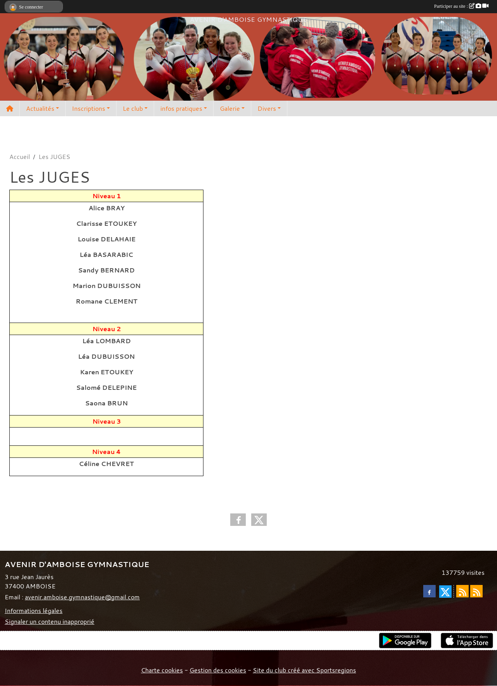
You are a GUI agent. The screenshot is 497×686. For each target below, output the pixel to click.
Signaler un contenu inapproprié (49, 621)
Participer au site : (461, 6)
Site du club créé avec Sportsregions (304, 670)
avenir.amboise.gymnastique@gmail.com (82, 597)
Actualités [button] (40, 108)
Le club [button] (133, 108)
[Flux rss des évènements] (476, 591)
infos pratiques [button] (181, 108)
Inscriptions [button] (88, 108)
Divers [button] (266, 108)
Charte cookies (162, 670)
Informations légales (34, 610)
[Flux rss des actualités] (462, 591)
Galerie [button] (230, 108)
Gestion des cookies (217, 670)
